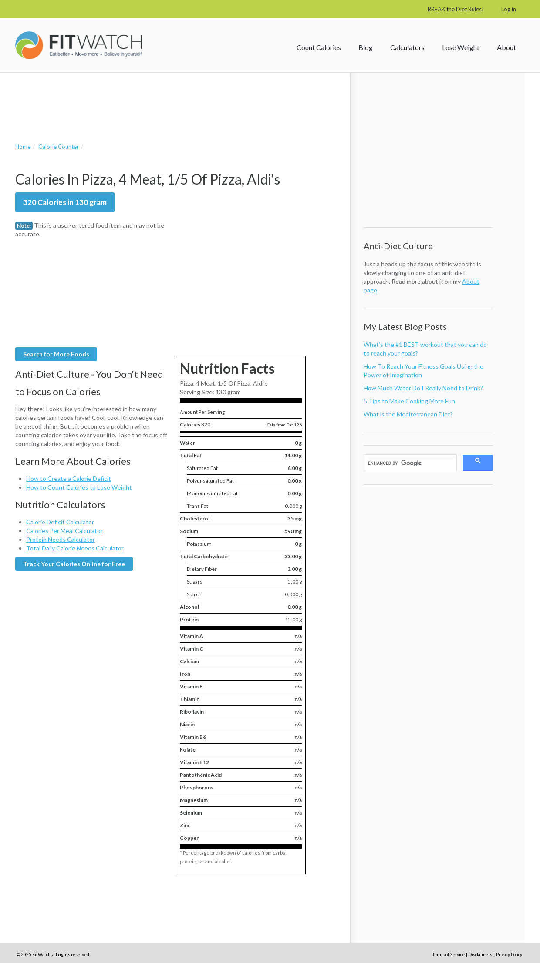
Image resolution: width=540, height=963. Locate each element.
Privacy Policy (509, 954)
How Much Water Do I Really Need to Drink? (423, 388)
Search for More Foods (56, 354)
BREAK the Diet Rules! (456, 9)
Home (22, 146)
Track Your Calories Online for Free (74, 563)
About (506, 47)
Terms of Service (448, 954)
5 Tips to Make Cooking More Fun (409, 401)
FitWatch (78, 45)
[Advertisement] (173, 98)
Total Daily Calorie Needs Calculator (75, 548)
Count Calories (319, 47)
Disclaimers (480, 954)
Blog (365, 47)
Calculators (407, 47)
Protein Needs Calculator (60, 539)
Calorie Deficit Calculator (60, 522)
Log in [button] (508, 9)
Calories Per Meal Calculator (64, 530)
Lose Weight (460, 47)
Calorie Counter (58, 146)
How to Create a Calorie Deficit (68, 478)
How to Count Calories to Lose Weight (79, 487)
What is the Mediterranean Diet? (408, 414)
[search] (412, 463)
